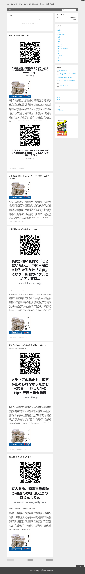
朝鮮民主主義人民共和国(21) (62, 48)
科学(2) (58, 58)
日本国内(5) (59, 30)
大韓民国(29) (59, 46)
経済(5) (58, 51)
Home (10, 9)
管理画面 (58, 109)
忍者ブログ (44, 571)
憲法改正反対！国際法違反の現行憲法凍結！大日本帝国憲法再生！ (31, 4)
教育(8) (58, 53)
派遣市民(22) (59, 39)
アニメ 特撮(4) (59, 55)
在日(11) (58, 41)
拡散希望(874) (59, 32)
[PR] (10, 15)
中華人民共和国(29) (61, 34)
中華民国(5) (59, 60)
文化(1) (58, 57)
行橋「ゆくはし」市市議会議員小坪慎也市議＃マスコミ (29, 345)
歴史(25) (58, 37)
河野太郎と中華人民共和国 (19, 35)
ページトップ (80, 566)
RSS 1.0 (58, 97)
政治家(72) (59, 36)
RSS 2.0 (58, 99)
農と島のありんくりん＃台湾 (20, 457)
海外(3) (58, 43)
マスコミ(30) (59, 44)
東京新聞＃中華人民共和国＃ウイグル (23, 229)
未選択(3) (58, 28)
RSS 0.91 (58, 96)
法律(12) (58, 50)
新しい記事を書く (60, 110)
